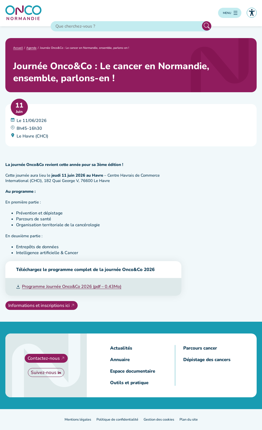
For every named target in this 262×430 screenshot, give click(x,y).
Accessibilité (252, 13)
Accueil (18, 48)
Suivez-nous (43, 372)
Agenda (31, 48)
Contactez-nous (44, 358)
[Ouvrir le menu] (229, 13)
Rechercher (206, 26)
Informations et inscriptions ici (39, 305)
